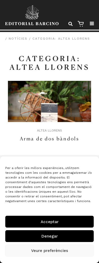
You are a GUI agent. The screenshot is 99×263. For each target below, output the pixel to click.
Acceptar (50, 221)
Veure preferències (49, 250)
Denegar (49, 236)
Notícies (18, 38)
